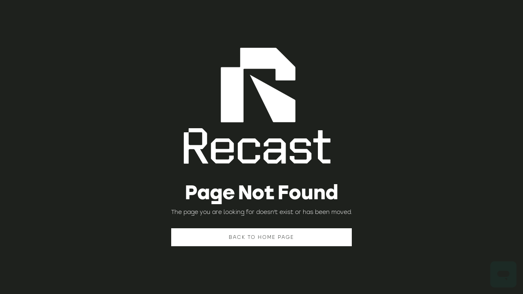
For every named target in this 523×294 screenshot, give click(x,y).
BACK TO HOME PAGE (261, 237)
